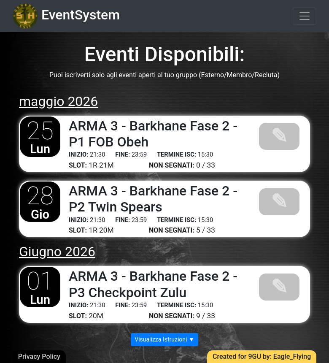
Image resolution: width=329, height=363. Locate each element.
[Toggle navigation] (304, 16)
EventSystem (66, 16)
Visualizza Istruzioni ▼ (164, 339)
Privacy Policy (39, 356)
